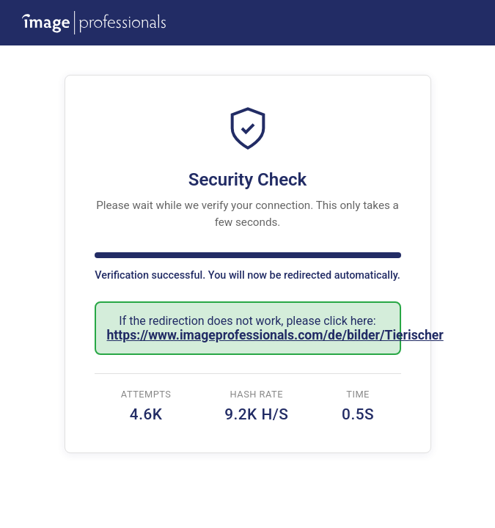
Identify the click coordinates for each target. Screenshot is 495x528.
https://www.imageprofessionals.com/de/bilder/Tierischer (275, 335)
